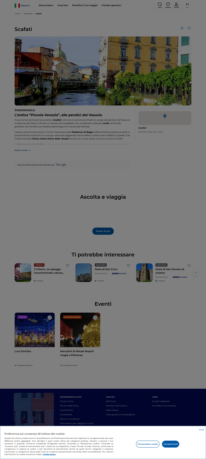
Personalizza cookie (148, 444)
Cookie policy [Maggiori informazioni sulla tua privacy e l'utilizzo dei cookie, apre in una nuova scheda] (49, 454)
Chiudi (201, 429)
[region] (103, 442)
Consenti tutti (170, 444)
